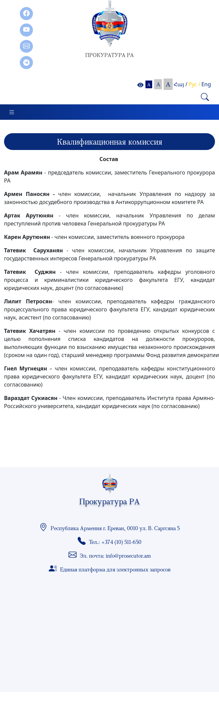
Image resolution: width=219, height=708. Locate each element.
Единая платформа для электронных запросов (115, 569)
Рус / (194, 84)
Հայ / (180, 84)
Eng (206, 84)
